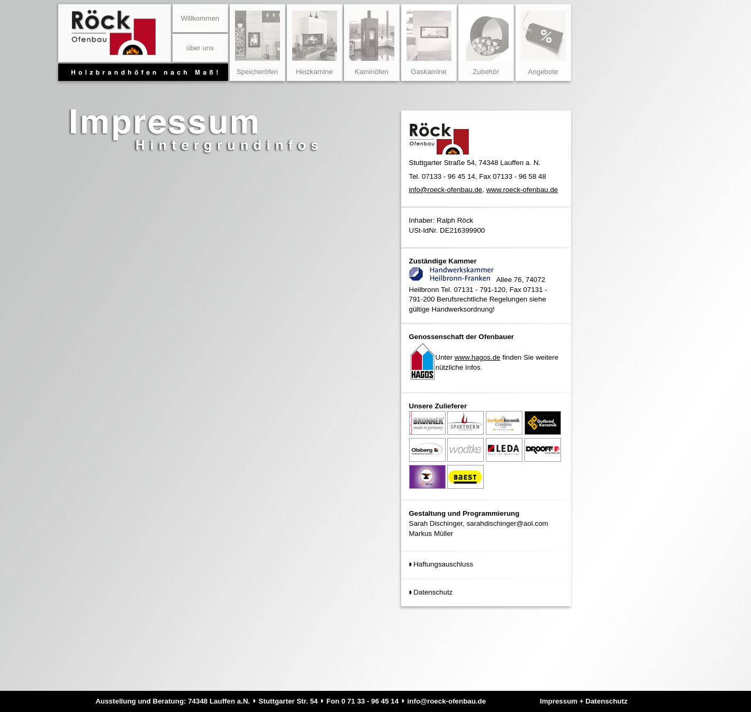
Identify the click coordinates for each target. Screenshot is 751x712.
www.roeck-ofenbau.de (522, 190)
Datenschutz (433, 592)
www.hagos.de (478, 357)
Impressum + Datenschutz (584, 701)
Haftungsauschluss (443, 564)
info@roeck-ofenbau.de (446, 190)
